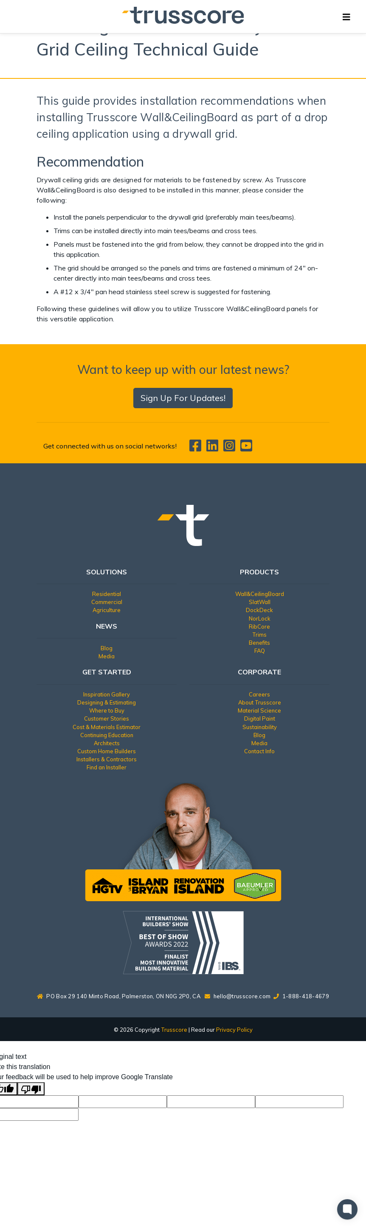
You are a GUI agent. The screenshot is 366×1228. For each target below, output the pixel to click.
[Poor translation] (31, 1088)
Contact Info (259, 751)
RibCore (259, 626)
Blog (107, 648)
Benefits (259, 642)
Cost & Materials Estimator (107, 727)
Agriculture (107, 610)
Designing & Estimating (106, 702)
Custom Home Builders (106, 751)
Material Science (259, 710)
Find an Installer (107, 767)
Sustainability (259, 727)
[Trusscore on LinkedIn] (214, 448)
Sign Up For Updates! (183, 398)
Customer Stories (106, 718)
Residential (106, 593)
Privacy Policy (234, 1029)
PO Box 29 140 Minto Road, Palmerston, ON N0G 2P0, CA (118, 996)
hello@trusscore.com (242, 996)
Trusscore (174, 1029)
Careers (259, 694)
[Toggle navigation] (346, 16)
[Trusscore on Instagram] (231, 448)
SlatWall (259, 602)
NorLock (259, 618)
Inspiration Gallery (106, 694)
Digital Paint (259, 718)
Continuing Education (106, 735)
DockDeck (259, 610)
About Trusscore (259, 702)
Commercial (106, 602)
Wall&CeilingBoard (259, 593)
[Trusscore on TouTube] (246, 448)
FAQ (259, 650)
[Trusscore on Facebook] (197, 448)
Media (107, 656)
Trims (259, 634)
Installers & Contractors (106, 759)
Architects (107, 743)
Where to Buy (106, 710)
